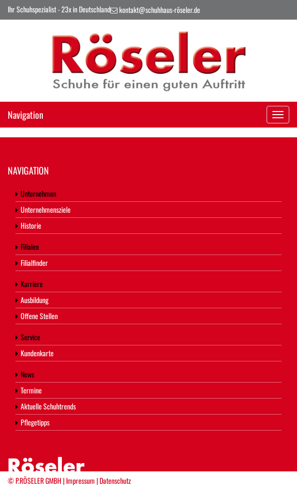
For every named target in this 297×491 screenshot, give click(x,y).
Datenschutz (115, 480)
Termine (28, 390)
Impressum (80, 480)
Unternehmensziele (43, 209)
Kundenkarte (34, 352)
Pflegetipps (32, 422)
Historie (28, 225)
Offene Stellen (36, 315)
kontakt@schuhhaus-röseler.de (159, 9)
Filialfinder (31, 262)
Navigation (25, 114)
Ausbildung (31, 299)
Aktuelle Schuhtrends (45, 406)
